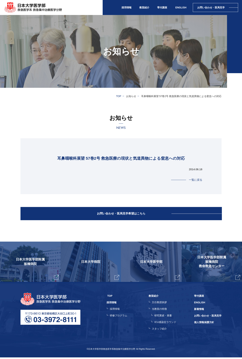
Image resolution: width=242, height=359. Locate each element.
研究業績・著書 (164, 317)
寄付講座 (162, 7)
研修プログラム (120, 317)
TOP (118, 96)
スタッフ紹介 (160, 330)
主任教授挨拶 (160, 304)
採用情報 (116, 311)
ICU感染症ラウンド (166, 324)
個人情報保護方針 (204, 324)
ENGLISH (180, 7)
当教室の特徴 (160, 311)
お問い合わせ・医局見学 (208, 317)
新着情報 (199, 311)
